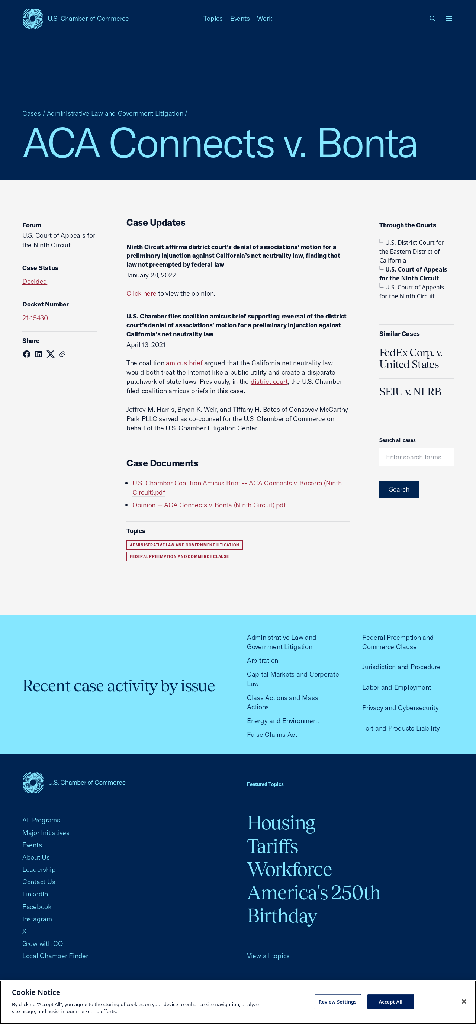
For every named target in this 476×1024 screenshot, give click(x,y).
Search (399, 489)
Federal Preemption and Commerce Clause (179, 556)
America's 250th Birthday (313, 904)
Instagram (37, 919)
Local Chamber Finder (55, 955)
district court (269, 381)
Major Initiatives (46, 832)
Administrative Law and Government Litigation (115, 113)
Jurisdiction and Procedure (401, 666)
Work (264, 18)
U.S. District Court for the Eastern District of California (411, 251)
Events (240, 18)
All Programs (41, 820)
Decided (34, 281)
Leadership (38, 869)
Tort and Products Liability (401, 728)
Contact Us (38, 881)
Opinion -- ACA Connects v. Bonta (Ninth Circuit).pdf (209, 505)
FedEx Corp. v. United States (410, 358)
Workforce (289, 869)
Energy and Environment (283, 720)
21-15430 (35, 318)
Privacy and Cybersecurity (400, 707)
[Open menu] (449, 18)
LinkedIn (35, 894)
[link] (432, 18)
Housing (281, 822)
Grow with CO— (46, 943)
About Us (36, 857)
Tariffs (272, 846)
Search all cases (397, 440)
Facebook (37, 906)
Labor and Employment (396, 687)
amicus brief (184, 363)
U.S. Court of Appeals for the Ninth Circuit (413, 273)
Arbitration (262, 660)
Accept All (390, 1001)
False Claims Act (272, 734)
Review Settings (338, 1001)
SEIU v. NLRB (410, 391)
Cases (31, 113)
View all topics (268, 955)
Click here (141, 293)
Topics (213, 18)
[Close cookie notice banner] (464, 1001)
